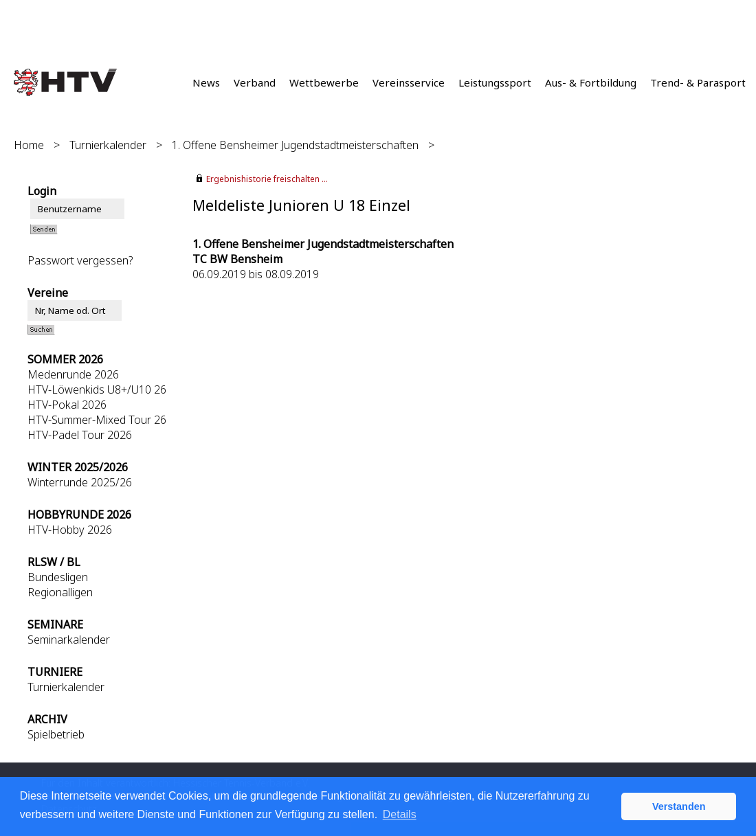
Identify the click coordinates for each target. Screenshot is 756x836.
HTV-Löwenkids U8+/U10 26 (96, 389)
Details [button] (399, 814)
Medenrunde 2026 (73, 374)
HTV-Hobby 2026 (69, 529)
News (206, 82)
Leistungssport (494, 82)
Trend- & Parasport (698, 82)
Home (29, 144)
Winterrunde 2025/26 (79, 482)
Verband (255, 82)
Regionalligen (60, 592)
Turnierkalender (107, 144)
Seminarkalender (68, 639)
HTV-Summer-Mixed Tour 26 (96, 419)
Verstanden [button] (679, 806)
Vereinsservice (409, 82)
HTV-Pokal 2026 (67, 404)
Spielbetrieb (56, 734)
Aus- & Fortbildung (590, 82)
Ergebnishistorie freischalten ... (267, 179)
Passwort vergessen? (80, 260)
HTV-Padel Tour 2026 (79, 434)
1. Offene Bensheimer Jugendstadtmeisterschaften (295, 144)
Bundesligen (57, 577)
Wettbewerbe (324, 82)
